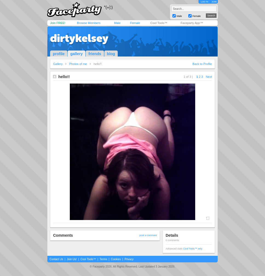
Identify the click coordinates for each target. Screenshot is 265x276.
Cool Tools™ (158, 23)
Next (209, 76)
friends (94, 54)
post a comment (148, 235)
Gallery (58, 64)
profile (59, 54)
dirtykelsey (79, 38)
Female (135, 23)
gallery (76, 54)
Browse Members (88, 23)
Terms (103, 259)
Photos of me (78, 64)
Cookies (116, 259)
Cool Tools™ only (192, 248)
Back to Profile (202, 64)
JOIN (214, 2)
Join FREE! (57, 23)
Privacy (129, 259)
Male (117, 23)
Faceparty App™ (192, 23)
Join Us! (72, 259)
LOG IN (204, 2)
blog (111, 54)
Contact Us (56, 259)
